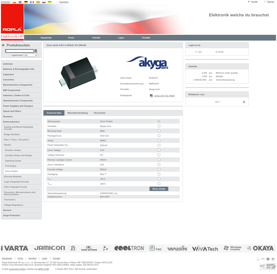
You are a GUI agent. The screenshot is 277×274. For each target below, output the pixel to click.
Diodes (7, 145)
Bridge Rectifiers (12, 134)
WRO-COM (43, 269)
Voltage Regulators (13, 205)
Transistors (9, 199)
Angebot (32, 258)
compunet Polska (17, 269)
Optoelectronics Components (18, 100)
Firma (71, 38)
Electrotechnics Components (17, 85)
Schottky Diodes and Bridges (18, 155)
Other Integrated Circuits (15, 187)
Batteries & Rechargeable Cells (18, 69)
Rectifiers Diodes (13, 150)
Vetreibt (96, 38)
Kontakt (254, 2)
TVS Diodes (10, 166)
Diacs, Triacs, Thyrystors (16, 139)
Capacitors (8, 74)
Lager (121, 38)
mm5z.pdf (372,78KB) (164, 96)
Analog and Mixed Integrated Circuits (18, 128)
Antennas (8, 64)
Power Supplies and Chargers (18, 106)
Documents (99, 113)
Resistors (8, 116)
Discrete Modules (13, 176)
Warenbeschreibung (78, 113)
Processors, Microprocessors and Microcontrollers (19, 193)
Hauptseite (63, 2)
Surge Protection (11, 215)
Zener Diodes (11, 171)
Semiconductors (11, 122)
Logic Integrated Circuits (16, 182)
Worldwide (5, 2)
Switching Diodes (13, 161)
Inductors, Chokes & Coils (16, 95)
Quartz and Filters (12, 111)
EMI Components (11, 90)
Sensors (7, 210)
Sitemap (270, 2)
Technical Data (54, 113)
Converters (8, 79)
